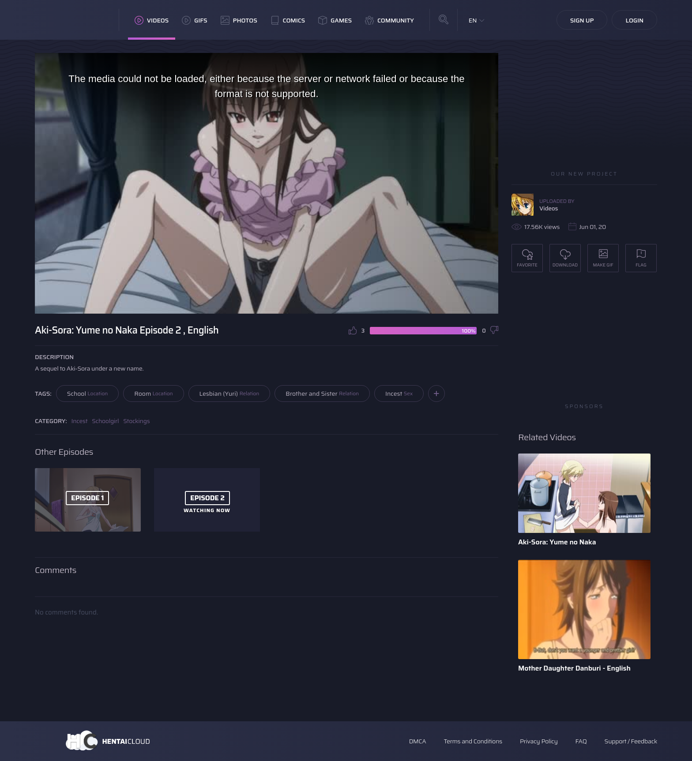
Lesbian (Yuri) (229, 393)
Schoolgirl (105, 421)
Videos (152, 20)
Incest (399, 393)
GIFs (194, 20)
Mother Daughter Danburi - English (574, 668)
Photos (239, 20)
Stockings (136, 421)
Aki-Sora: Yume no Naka (557, 541)
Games (335, 20)
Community (389, 20)
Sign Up (582, 20)
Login (634, 20)
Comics (288, 20)
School (87, 393)
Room (153, 393)
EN (473, 20)
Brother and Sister (322, 393)
